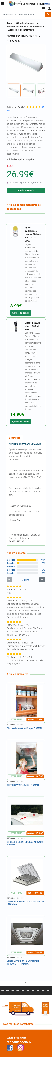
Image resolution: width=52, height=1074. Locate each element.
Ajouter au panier (26, 190)
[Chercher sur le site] (23, 14)
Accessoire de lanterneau (21, 30)
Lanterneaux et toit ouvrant (30, 26)
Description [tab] (14, 437)
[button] (2, 4)
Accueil (10, 23)
